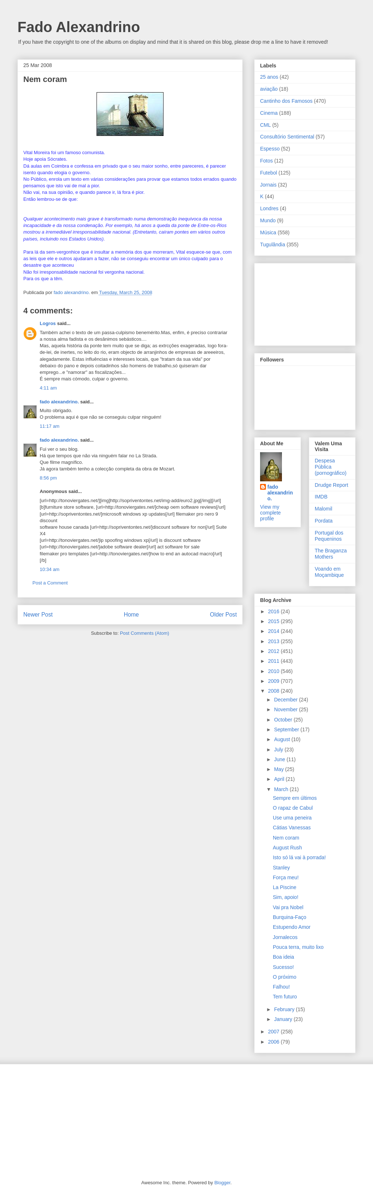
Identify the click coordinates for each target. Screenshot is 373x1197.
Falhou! (281, 987)
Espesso (270, 149)
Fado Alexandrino (78, 27)
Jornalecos (285, 937)
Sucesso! (283, 967)
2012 (274, 651)
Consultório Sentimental (287, 137)
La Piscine (285, 887)
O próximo (285, 977)
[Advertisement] (296, 302)
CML (265, 125)
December (286, 700)
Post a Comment (50, 583)
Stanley (281, 868)
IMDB (321, 497)
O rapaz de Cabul (293, 808)
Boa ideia (283, 957)
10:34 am (49, 569)
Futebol (268, 173)
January (284, 1019)
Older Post (223, 614)
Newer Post (38, 614)
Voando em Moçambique (329, 572)
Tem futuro (285, 997)
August (282, 739)
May (279, 769)
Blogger (222, 1182)
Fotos (266, 161)
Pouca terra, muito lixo (298, 947)
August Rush (287, 847)
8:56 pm (48, 478)
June (280, 759)
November (286, 709)
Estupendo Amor (292, 927)
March (282, 789)
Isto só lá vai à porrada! (299, 857)
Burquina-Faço (289, 917)
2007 (274, 1031)
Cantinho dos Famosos (286, 101)
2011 (274, 661)
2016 (274, 611)
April (280, 779)
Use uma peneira (292, 818)
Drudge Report (331, 485)
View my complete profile (270, 512)
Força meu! (286, 877)
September (287, 729)
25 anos (269, 77)
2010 (274, 671)
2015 (274, 621)
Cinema (269, 113)
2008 (274, 691)
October (284, 720)
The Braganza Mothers (331, 554)
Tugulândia (272, 244)
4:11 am (48, 388)
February (285, 1009)
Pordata (324, 521)
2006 (274, 1042)
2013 (274, 641)
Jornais (268, 185)
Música (268, 232)
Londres (269, 208)
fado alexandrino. (59, 401)
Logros (48, 323)
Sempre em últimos (295, 798)
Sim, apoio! (285, 897)
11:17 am (49, 426)
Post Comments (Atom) (144, 633)
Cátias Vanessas (292, 827)
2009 (274, 681)
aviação (269, 89)
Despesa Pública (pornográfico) (330, 467)
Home (131, 614)
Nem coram (286, 838)
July (279, 749)
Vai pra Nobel (288, 907)
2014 (274, 631)
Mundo (268, 220)
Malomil (323, 509)
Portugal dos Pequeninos (329, 536)
